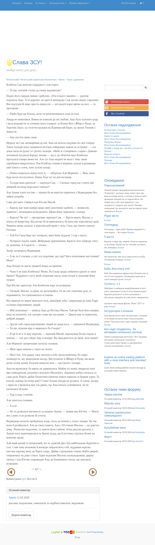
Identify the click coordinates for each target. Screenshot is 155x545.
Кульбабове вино (115, 427)
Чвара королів (113, 394)
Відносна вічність (112, 154)
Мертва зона (112, 403)
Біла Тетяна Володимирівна (117, 133)
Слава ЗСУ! (24, 62)
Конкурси (17, 3)
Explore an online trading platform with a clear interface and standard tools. (125, 360)
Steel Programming (95, 532)
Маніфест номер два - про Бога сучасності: (123, 148)
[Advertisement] (77, 36)
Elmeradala (140, 408)
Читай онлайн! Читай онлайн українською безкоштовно (31, 80)
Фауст (108, 436)
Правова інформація (79, 3)
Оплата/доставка (57, 3)
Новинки (28, 3)
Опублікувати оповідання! (119, 107)
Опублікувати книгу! (117, 101)
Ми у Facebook (114, 113)
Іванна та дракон (111, 136)
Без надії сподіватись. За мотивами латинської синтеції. (123, 331)
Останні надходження (122, 125)
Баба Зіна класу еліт (117, 268)
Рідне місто (111, 215)
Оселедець (111, 224)
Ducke (107, 151)
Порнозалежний (114, 185)
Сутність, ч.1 (112, 283)
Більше (119, 211)
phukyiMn (139, 399)
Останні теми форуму (122, 389)
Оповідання (114, 180)
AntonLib (139, 441)
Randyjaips (140, 432)
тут (23, 478)
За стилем (40, 3)
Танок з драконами (75, 80)
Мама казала (112, 252)
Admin (12, 497)
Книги (62, 80)
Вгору (77, 537)
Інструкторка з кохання (114, 130)
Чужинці (108, 160)
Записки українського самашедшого (117, 414)
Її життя (109, 236)
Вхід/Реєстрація (128, 3)
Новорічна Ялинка (112, 142)
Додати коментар (21, 515)
